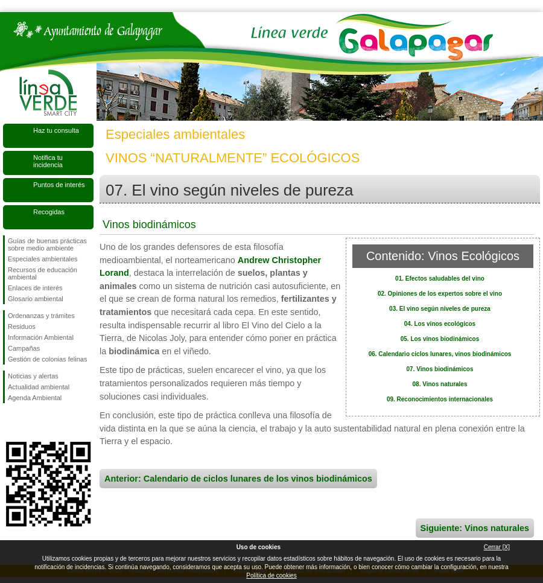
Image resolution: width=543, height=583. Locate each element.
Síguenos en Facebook (10, 422)
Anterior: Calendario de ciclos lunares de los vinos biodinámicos (238, 478)
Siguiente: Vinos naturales (475, 528)
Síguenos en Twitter (30, 422)
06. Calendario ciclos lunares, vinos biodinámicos (440, 354)
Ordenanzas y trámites (41, 315)
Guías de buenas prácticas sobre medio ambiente (47, 244)
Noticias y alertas (33, 376)
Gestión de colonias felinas (47, 359)
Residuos (22, 326)
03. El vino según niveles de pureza (440, 308)
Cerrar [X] (497, 547)
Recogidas (49, 211)
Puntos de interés (59, 184)
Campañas (24, 348)
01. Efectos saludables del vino (439, 278)
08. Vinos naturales (440, 384)
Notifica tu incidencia (48, 161)
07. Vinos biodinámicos (440, 369)
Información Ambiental (41, 337)
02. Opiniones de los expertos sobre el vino (440, 293)
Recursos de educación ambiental (42, 273)
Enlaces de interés (35, 288)
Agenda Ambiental (35, 397)
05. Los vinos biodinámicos (440, 339)
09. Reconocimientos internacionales (440, 399)
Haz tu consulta (56, 130)
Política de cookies (271, 575)
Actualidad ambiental (38, 386)
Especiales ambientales (43, 259)
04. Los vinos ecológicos (439, 323)
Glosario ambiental (35, 298)
